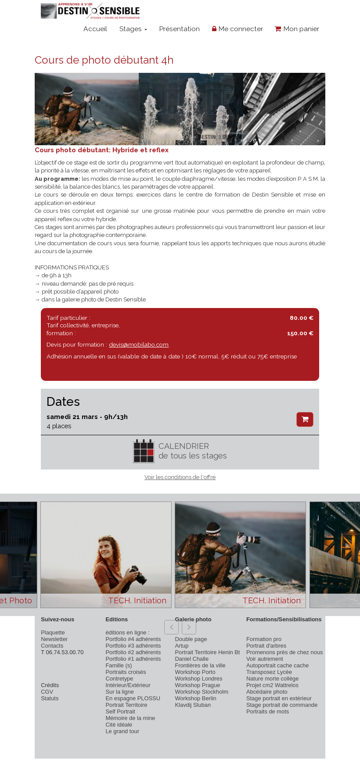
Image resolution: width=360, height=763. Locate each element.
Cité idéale (118, 724)
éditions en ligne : (127, 632)
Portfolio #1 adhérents (133, 659)
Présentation (179, 29)
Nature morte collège (272, 678)
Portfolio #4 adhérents (133, 639)
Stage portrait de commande (281, 705)
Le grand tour (122, 731)
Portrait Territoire (126, 705)
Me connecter (237, 29)
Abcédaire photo (267, 691)
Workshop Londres (199, 678)
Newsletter (54, 639)
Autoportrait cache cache (277, 665)
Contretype (119, 678)
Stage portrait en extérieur (279, 698)
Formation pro (263, 639)
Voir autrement (264, 659)
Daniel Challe (192, 659)
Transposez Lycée (269, 672)
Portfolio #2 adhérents (133, 652)
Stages (133, 29)
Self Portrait (120, 711)
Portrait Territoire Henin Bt (207, 652)
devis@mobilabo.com (139, 344)
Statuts (49, 698)
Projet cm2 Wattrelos (272, 685)
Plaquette (53, 632)
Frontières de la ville (200, 665)
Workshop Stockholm (201, 691)
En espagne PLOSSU (132, 698)
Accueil (95, 29)
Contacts (52, 645)
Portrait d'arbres (266, 645)
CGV (47, 691)
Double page (191, 639)
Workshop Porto (195, 672)
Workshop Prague (197, 685)
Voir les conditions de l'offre (180, 477)
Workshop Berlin (195, 698)
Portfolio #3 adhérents (133, 645)
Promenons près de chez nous (284, 652)
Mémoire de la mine (130, 718)
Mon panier (297, 29)
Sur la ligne (119, 691)
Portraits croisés (125, 672)
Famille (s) (118, 665)
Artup (182, 645)
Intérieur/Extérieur (127, 685)
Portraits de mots (267, 711)
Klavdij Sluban (193, 705)
